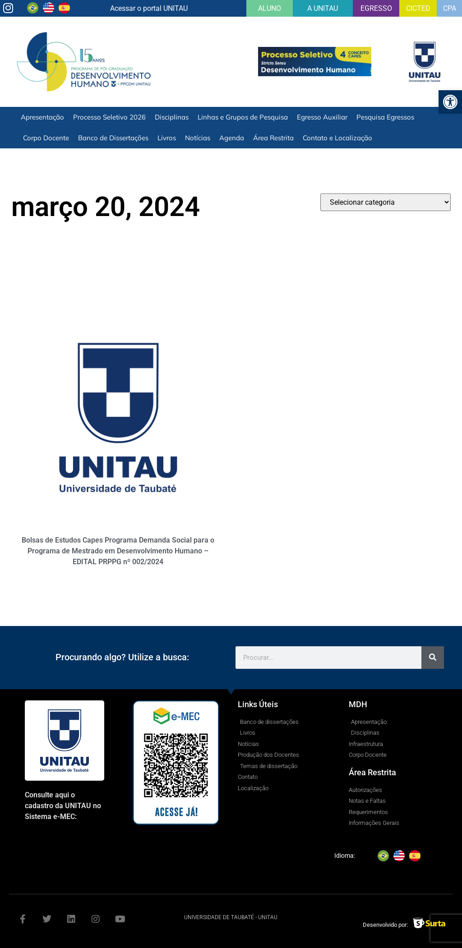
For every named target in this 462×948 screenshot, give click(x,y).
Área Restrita (273, 137)
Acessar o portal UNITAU (149, 8)
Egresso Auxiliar (322, 117)
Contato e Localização (337, 137)
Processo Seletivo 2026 (109, 117)
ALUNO (269, 8)
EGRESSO (376, 8)
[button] (450, 102)
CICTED (418, 8)
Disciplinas (172, 117)
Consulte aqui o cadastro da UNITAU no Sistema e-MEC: (63, 806)
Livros (166, 137)
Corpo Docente (46, 137)
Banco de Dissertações (113, 137)
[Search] (432, 657)
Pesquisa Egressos (385, 117)
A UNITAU (322, 8)
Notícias (197, 137)
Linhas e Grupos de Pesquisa (243, 117)
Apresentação (42, 117)
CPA (449, 8)
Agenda (231, 137)
